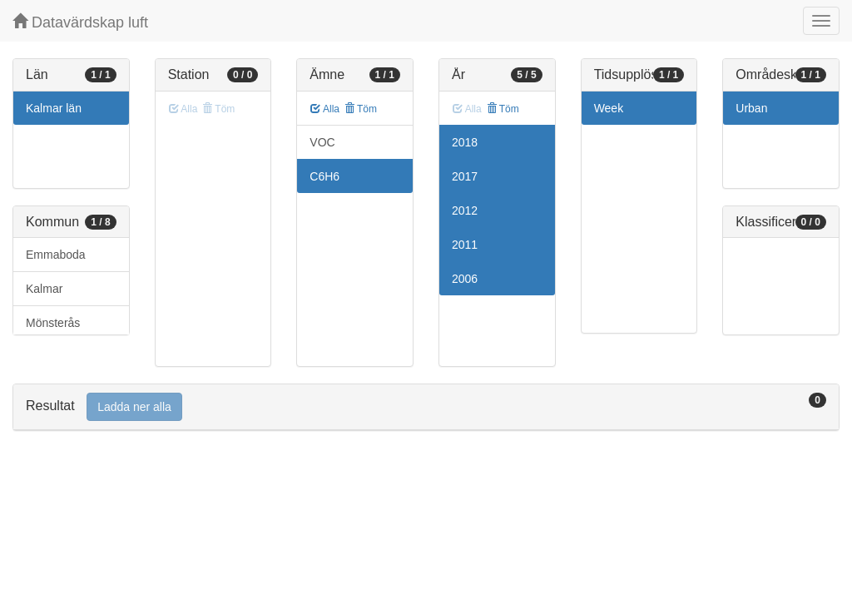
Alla (324, 109)
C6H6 (324, 176)
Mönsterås (53, 322)
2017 (465, 176)
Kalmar (44, 288)
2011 (465, 244)
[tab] (426, 407)
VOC (322, 142)
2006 (465, 278)
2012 (465, 210)
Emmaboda (56, 254)
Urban (751, 108)
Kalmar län (54, 108)
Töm (360, 109)
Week (609, 108)
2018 (465, 142)
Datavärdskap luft (80, 22)
